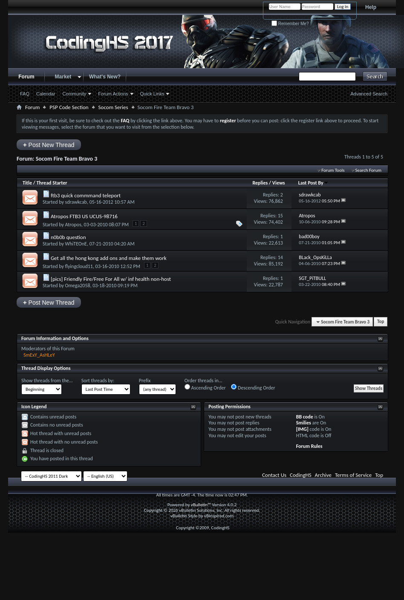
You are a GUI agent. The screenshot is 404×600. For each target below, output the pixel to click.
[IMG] (302, 429)
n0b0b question (68, 237)
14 (280, 257)
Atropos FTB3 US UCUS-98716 (84, 216)
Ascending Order (205, 387)
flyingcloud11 (79, 266)
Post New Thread (49, 144)
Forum (26, 77)
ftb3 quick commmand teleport (86, 195)
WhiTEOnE (76, 244)
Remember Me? (290, 23)
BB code (304, 417)
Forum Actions (113, 93)
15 (280, 216)
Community (75, 93)
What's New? (105, 77)
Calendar (45, 93)
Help (370, 7)
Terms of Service (353, 475)
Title (27, 183)
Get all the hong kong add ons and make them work (109, 258)
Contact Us (274, 475)
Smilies (303, 423)
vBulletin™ (201, 505)
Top (380, 322)
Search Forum (368, 170)
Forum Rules (309, 446)
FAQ (24, 93)
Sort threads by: (97, 381)
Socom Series (113, 107)
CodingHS (301, 475)
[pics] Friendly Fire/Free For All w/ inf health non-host (111, 279)
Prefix (145, 381)
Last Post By (313, 183)
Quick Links (152, 93)
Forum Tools (332, 170)
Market (63, 77)
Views (278, 183)
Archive (323, 475)
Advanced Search (368, 93)
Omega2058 (77, 285)
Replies (260, 183)
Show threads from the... (47, 381)
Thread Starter (52, 183)
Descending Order (253, 387)
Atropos (73, 225)
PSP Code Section (68, 107)
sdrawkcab (76, 202)
